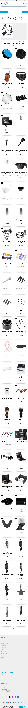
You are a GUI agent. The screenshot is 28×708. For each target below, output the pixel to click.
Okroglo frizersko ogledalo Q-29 (7, 106)
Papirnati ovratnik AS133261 (21, 353)
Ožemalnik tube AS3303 (21, 486)
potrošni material (3, 651)
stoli (1, 641)
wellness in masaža (4, 645)
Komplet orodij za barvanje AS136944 (7, 464)
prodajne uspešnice (4, 668)
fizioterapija (3, 649)
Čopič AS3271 (21, 419)
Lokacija (2, 678)
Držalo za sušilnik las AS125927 (21, 242)
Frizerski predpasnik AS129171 (21, 552)
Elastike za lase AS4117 (7, 331)
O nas (2, 676)
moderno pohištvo (4, 653)
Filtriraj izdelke (25, 12)
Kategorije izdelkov (4, 12)
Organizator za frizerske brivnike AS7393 (21, 106)
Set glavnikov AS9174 (21, 398)
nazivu (26, 41)
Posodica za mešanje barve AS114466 (21, 173)
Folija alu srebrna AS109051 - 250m (21, 220)
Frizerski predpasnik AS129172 (7, 574)
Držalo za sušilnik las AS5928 (7, 241)
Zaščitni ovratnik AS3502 (7, 531)
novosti (2, 664)
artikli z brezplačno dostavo (5, 666)
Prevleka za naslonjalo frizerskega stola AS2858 (7, 128)
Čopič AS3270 (7, 419)
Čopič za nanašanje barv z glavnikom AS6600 (21, 128)
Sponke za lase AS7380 (7, 287)
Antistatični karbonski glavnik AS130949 (21, 620)
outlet (2, 662)
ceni (23, 41)
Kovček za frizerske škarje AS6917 (7, 487)
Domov (2, 13)
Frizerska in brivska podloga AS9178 (21, 509)
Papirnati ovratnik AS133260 (7, 376)
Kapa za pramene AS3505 (21, 531)
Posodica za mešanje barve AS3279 (21, 196)
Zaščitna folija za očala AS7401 (21, 377)
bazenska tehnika (3, 657)
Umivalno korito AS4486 (7, 508)
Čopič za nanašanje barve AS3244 (21, 151)
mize (1, 639)
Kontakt (2, 680)
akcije (2, 660)
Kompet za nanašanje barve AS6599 (7, 196)
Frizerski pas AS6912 (21, 83)
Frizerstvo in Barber (7, 13)
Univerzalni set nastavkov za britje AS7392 (7, 264)
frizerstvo (2, 655)
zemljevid (2, 670)
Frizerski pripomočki (13, 13)
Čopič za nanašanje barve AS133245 (7, 151)
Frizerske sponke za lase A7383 (21, 310)
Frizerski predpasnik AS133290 (21, 575)
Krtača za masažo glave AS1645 (21, 61)
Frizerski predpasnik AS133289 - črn (21, 597)
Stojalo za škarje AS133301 (7, 398)
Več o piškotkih (25, 707)
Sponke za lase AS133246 (7, 309)
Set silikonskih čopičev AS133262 (7, 442)
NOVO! (16, 48)
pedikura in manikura (4, 643)
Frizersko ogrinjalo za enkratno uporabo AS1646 (7, 553)
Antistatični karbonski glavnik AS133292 (7, 620)
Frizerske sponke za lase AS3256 (21, 332)
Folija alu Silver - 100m (7, 219)
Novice (2, 682)
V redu (21, 706)
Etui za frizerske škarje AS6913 (21, 464)
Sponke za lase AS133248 (21, 287)
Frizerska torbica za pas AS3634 (7, 84)
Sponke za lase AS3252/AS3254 (21, 264)
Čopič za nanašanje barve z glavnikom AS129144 (7, 173)
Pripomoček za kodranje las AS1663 (7, 354)
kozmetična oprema (4, 647)
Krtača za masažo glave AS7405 (7, 61)
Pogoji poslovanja (4, 674)
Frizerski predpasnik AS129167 (7, 597)
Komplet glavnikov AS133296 (21, 441)
